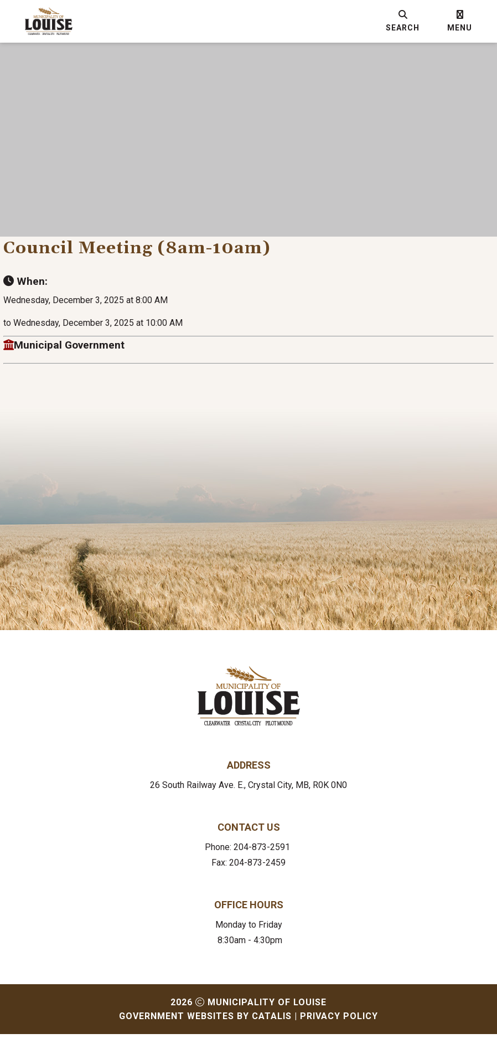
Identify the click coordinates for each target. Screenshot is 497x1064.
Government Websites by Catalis (205, 1046)
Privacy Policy (339, 1046)
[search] (402, 21)
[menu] (459, 21)
